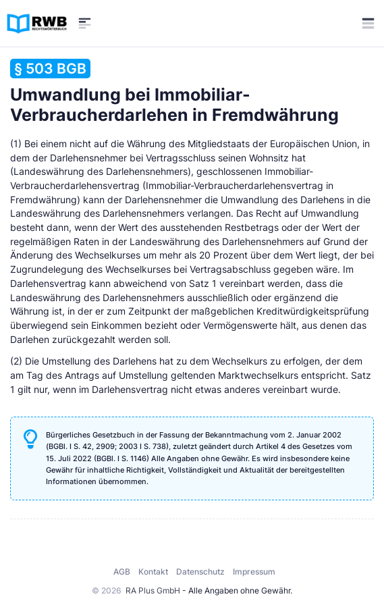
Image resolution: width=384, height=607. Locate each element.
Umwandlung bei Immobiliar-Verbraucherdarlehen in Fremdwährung (174, 92)
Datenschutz (200, 571)
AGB (121, 571)
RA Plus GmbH (153, 590)
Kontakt (153, 571)
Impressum (254, 571)
